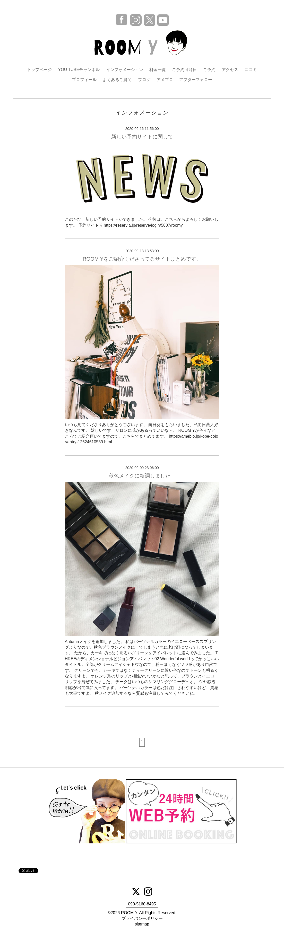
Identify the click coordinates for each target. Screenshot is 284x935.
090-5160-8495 (142, 904)
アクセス (230, 69)
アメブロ (165, 79)
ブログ (144, 79)
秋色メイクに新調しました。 (142, 476)
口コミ (251, 69)
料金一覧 (157, 69)
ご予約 (209, 69)
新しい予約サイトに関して (142, 136)
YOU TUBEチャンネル (79, 69)
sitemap (142, 924)
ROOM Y (129, 913)
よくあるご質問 (117, 79)
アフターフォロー (195, 79)
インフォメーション (124, 69)
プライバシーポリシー (142, 918)
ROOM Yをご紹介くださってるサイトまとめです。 (142, 259)
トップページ (39, 69)
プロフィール (84, 79)
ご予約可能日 (184, 69)
